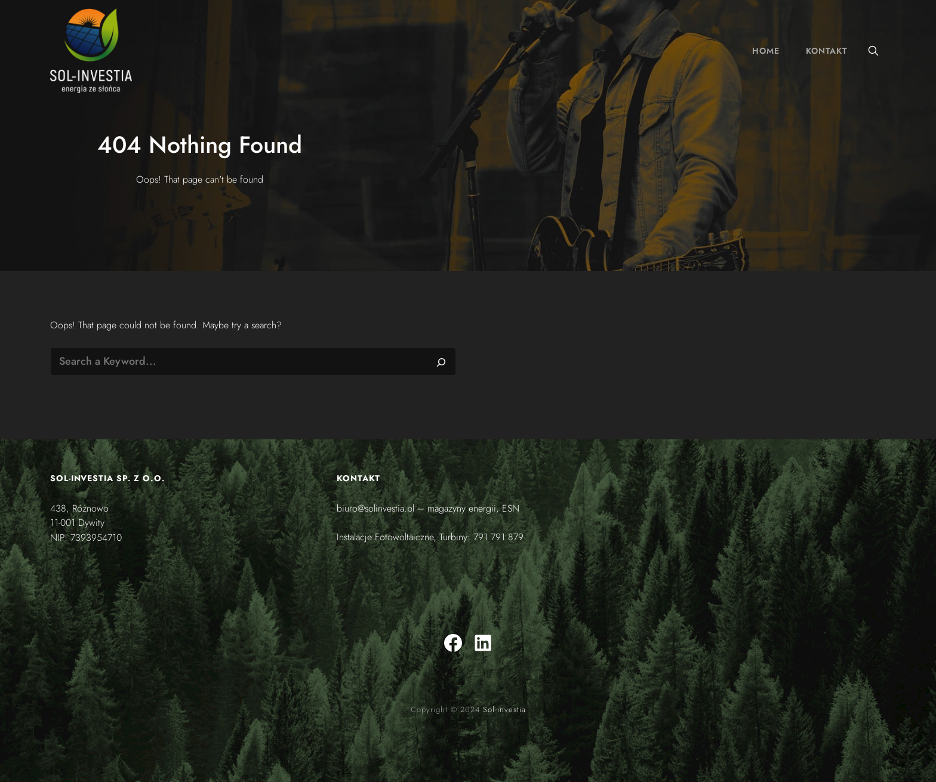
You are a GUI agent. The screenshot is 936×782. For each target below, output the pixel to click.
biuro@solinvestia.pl (375, 508)
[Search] (441, 361)
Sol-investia (504, 709)
